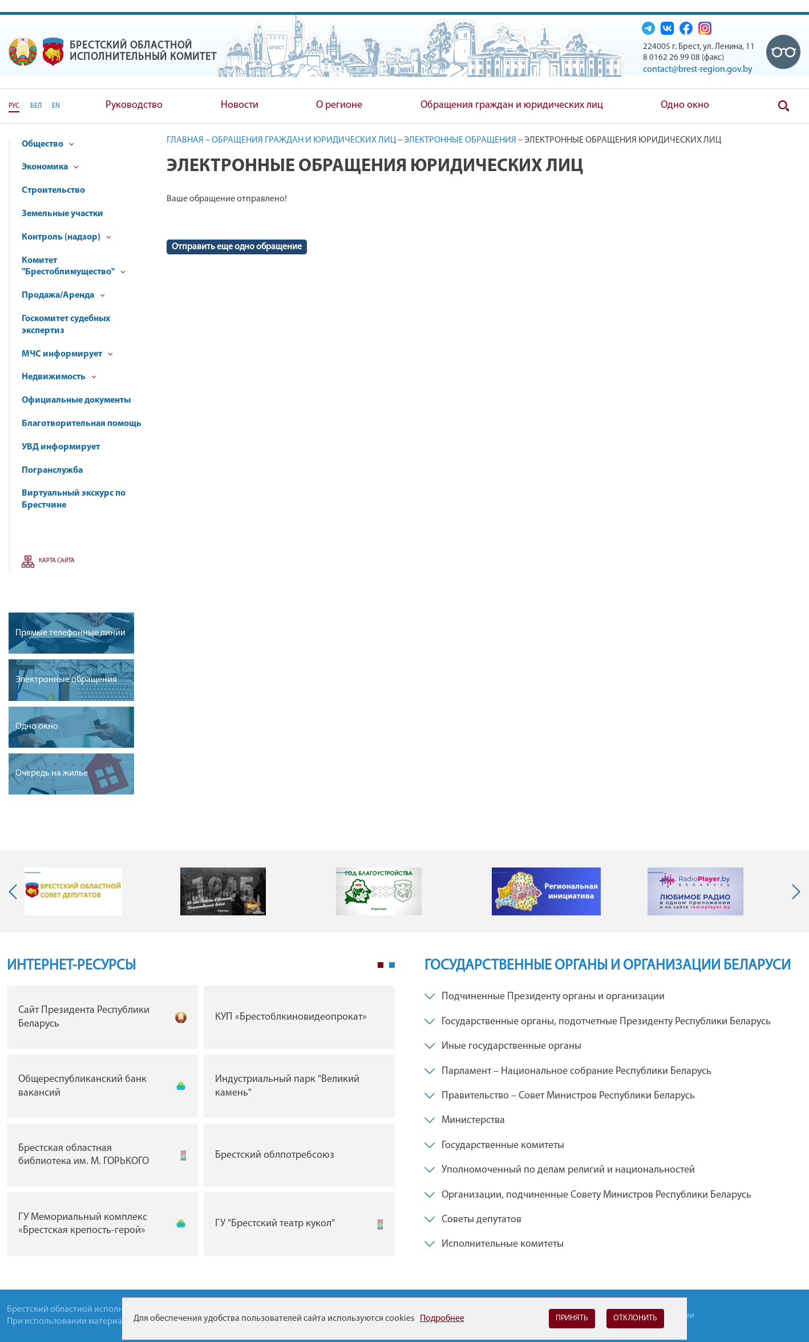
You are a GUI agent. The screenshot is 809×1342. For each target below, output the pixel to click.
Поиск (783, 106)
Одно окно (685, 105)
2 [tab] (392, 965)
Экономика (50, 167)
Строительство (53, 190)
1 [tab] (380, 965)
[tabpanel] (201, 1123)
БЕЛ (36, 106)
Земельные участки (62, 213)
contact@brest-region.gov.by (698, 69)
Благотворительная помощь (81, 423)
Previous (15, 891)
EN (56, 106)
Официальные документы (76, 400)
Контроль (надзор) (66, 237)
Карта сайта (57, 561)
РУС (14, 106)
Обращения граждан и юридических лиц (511, 105)
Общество (48, 144)
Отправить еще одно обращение (237, 247)
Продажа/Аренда (63, 295)
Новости (239, 105)
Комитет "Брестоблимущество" (74, 266)
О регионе (339, 105)
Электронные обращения (460, 140)
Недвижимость (59, 377)
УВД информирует (61, 447)
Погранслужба (52, 470)
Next (793, 891)
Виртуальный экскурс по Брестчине (74, 499)
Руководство (134, 105)
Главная (185, 140)
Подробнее (442, 1318)
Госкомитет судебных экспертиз (66, 324)
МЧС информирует (67, 354)
